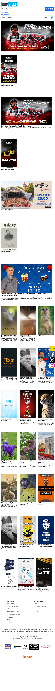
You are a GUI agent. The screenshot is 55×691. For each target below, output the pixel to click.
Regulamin (11, 603)
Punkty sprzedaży (13, 606)
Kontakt (37, 609)
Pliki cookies (11, 609)
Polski (9, 619)
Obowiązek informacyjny (15, 614)
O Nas (36, 603)
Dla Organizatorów (40, 606)
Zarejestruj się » (4, 12)
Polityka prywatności (14, 611)
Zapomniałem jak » (5, 14)
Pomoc (37, 611)
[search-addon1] (22, 17)
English (10, 622)
